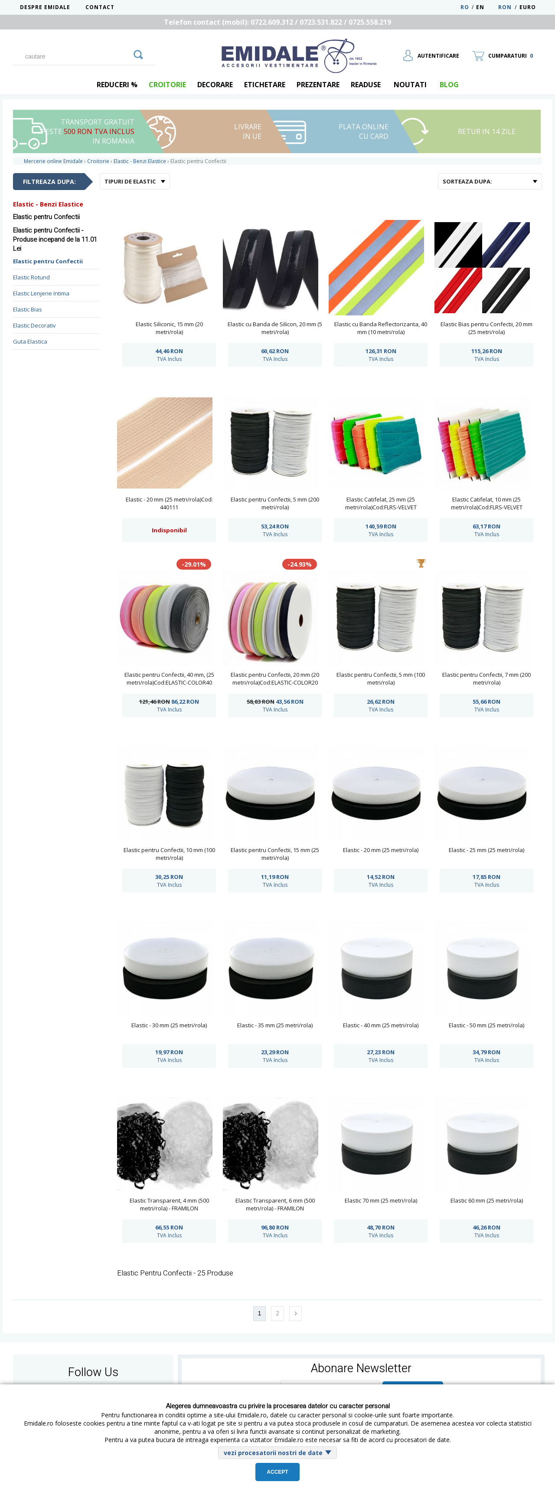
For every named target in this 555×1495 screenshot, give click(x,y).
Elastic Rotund (31, 277)
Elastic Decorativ (34, 325)
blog (449, 84)
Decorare (215, 84)
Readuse (366, 84)
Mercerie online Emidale (53, 161)
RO (464, 7)
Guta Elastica (30, 341)
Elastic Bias (27, 309)
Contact (99, 7)
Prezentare (318, 84)
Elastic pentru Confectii (48, 261)
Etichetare (264, 84)
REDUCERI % (117, 84)
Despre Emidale (45, 7)
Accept (277, 1472)
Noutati (410, 84)
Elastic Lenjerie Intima (41, 293)
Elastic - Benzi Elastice (48, 204)
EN (486, 7)
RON (505, 7)
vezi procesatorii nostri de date (273, 1453)
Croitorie (167, 84)
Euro (527, 7)
